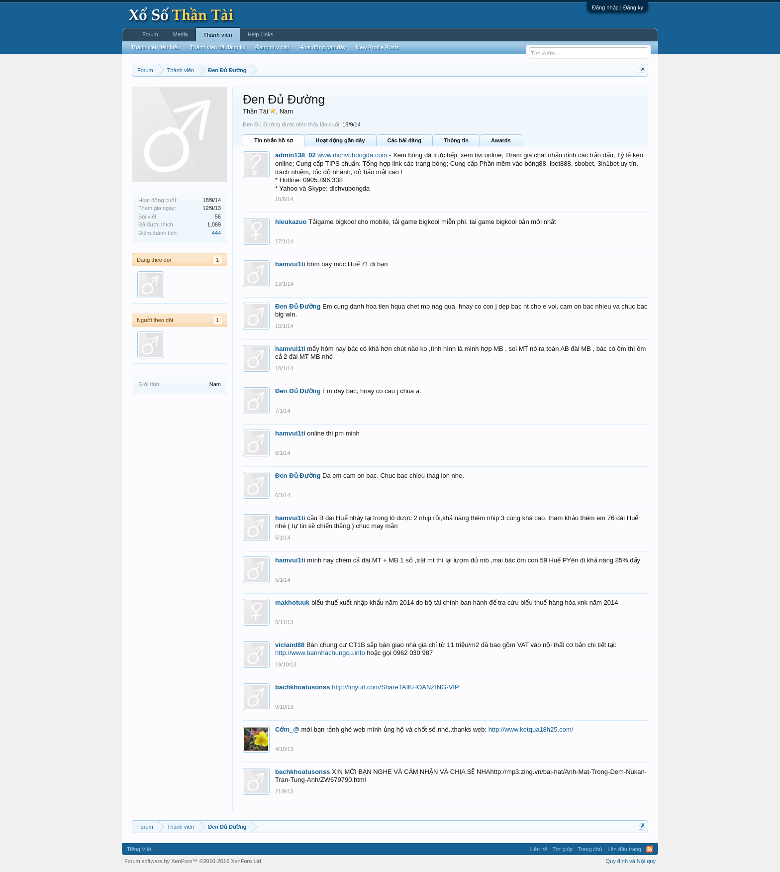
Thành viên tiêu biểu (155, 47)
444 (216, 233)
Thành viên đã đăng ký (217, 47)
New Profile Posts (377, 47)
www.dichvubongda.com (352, 155)
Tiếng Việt (139, 849)
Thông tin (456, 140)
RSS (649, 849)
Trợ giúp (562, 849)
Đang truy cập (272, 47)
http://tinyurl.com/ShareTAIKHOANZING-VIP (395, 687)
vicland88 (289, 645)
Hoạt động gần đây (340, 140)
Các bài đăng (404, 140)
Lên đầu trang (624, 849)
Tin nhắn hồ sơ (273, 140)
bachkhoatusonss (302, 687)
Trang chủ (590, 849)
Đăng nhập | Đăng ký (617, 7)
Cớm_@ (287, 729)
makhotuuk (292, 602)
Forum (150, 34)
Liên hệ (538, 849)
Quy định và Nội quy (631, 861)
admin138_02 (295, 155)
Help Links (260, 34)
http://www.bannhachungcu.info (320, 652)
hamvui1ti (290, 264)
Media (180, 34)
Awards (501, 140)
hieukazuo (291, 221)
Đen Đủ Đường (297, 306)
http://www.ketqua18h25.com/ (531, 729)
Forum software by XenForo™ (193, 861)
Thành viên (217, 35)
